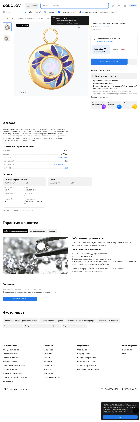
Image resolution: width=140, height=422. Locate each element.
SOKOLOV (49, 346)
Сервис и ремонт (10, 369)
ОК (120, 417)
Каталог (32, 6)
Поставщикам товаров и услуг (91, 369)
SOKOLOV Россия (52, 377)
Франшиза (82, 350)
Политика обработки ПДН (15, 377)
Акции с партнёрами (86, 366)
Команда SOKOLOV (86, 362)
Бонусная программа (12, 373)
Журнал (47, 369)
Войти (133, 6)
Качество (48, 354)
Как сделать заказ (11, 350)
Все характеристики (100, 97)
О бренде (48, 350)
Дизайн (47, 358)
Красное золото (61, 164)
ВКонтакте (127, 350)
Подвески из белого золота (74, 326)
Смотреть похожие (105, 41)
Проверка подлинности (14, 366)
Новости (48, 362)
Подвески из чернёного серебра (80, 321)
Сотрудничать (83, 354)
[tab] (15, 231)
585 (66, 168)
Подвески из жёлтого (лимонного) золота (42, 326)
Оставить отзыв (102, 27)
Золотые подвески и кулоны (52, 321)
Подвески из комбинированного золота (20, 321)
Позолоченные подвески (108, 321)
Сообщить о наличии (109, 62)
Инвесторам (49, 366)
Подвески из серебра (13, 326)
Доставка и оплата (11, 358)
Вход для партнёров (86, 358)
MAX (124, 354)
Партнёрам (83, 346)
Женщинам (63, 157)
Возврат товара (10, 362)
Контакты (48, 373)
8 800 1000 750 (109, 389)
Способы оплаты (10, 354)
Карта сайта (8, 381)
